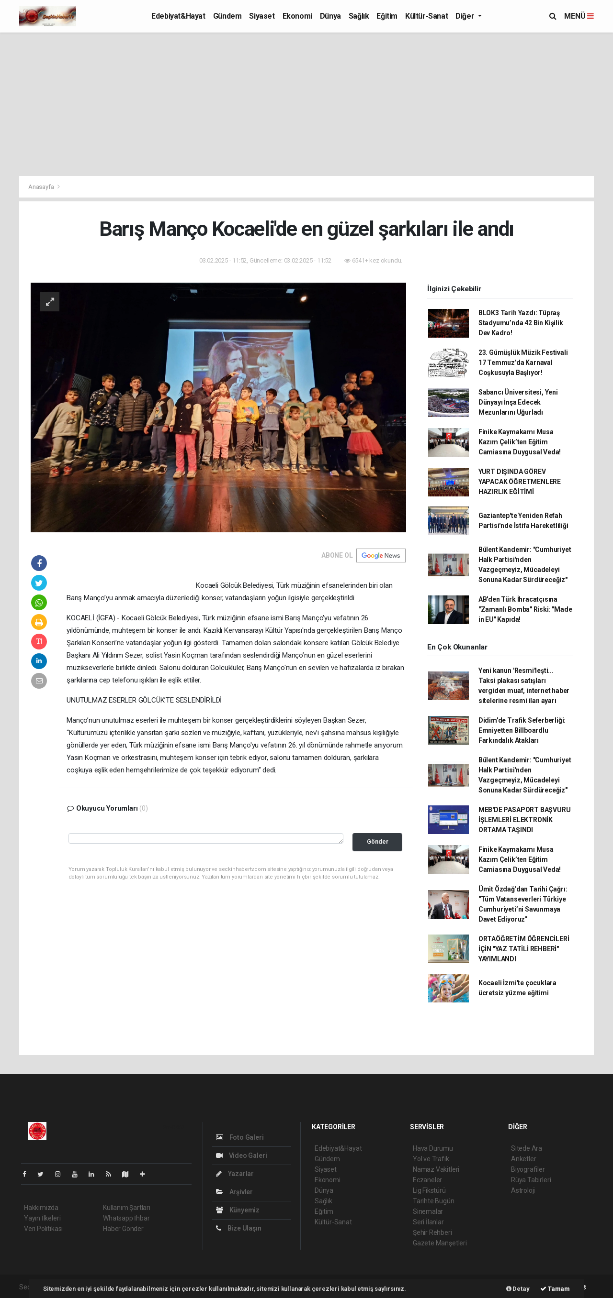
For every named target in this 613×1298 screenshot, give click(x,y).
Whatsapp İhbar (126, 1218)
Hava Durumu (433, 1148)
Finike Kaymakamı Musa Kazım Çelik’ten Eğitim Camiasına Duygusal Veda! (519, 442)
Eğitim (386, 16)
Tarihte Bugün (433, 1201)
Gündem (227, 16)
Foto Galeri (240, 1137)
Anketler (523, 1159)
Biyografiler (528, 1169)
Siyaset (261, 16)
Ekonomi (297, 16)
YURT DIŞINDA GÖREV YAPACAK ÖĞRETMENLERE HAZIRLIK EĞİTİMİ (519, 481)
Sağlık (359, 16)
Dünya (330, 16)
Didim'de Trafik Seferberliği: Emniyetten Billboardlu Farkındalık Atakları (522, 730)
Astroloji (523, 1190)
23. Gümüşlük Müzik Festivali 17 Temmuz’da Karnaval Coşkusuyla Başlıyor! (523, 362)
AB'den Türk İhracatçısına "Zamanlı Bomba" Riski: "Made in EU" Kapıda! (525, 609)
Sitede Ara (526, 1148)
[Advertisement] (306, 104)
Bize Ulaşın (238, 1228)
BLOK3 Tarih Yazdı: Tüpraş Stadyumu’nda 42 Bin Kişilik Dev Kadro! (520, 323)
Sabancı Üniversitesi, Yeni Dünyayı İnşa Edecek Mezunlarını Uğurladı (518, 402)
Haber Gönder (123, 1228)
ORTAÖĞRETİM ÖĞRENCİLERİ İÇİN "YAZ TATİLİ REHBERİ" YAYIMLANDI (523, 949)
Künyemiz (238, 1210)
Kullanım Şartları (126, 1207)
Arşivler (234, 1192)
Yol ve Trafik (431, 1159)
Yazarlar (235, 1173)
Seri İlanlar (428, 1222)
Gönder (377, 841)
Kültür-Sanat (426, 16)
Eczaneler (427, 1180)
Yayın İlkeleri (42, 1218)
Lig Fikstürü (429, 1190)
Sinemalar (428, 1211)
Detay (518, 1288)
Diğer (465, 16)
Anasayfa (41, 186)
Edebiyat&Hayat (178, 16)
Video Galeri (241, 1155)
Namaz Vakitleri (436, 1169)
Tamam (555, 1288)
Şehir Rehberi (432, 1232)
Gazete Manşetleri (440, 1243)
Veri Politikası (43, 1228)
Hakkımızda (41, 1207)
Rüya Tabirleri (531, 1180)
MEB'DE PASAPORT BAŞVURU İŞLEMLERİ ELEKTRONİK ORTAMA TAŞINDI (524, 820)
